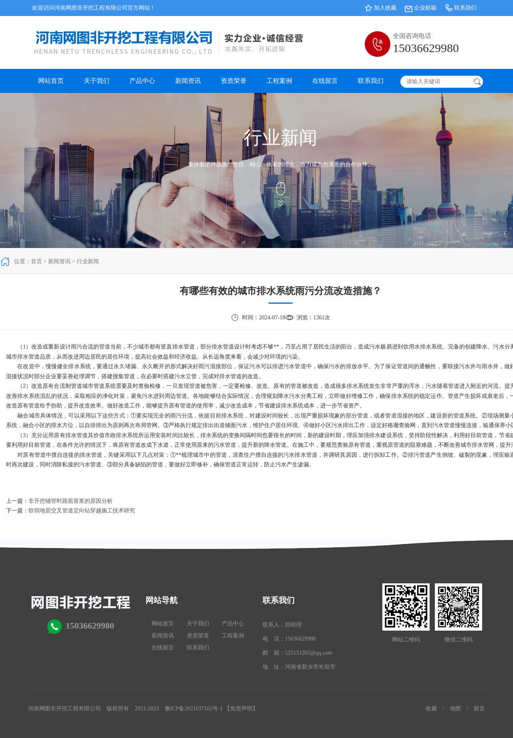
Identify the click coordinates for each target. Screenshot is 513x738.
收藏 (431, 709)
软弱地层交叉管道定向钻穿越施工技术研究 (81, 511)
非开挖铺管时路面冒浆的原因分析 (70, 501)
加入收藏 (385, 8)
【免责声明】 (241, 709)
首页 (36, 261)
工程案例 (279, 80)
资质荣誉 (233, 80)
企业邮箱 (425, 8)
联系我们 (465, 8)
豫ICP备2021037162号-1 (194, 709)
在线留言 (325, 80)
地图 (455, 709)
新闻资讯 (188, 80)
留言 (479, 709)
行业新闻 (88, 261)
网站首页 (51, 80)
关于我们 (96, 80)
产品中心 (142, 80)
